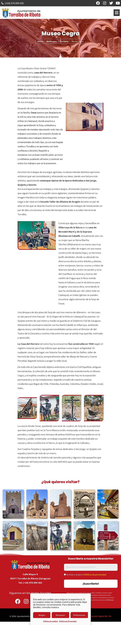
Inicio (40, 41)
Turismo (64, 41)
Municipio (52, 41)
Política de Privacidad (67, 621)
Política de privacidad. (95, 574)
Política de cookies (50, 621)
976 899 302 (35, 582)
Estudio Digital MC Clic (101, 616)
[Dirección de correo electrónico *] (91, 567)
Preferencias (79, 615)
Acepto (41, 615)
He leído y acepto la (85, 574)
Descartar (60, 615)
